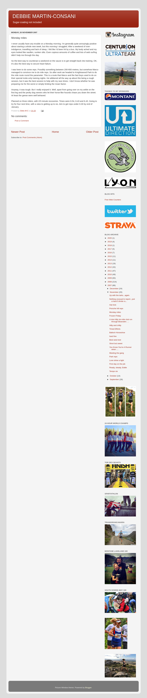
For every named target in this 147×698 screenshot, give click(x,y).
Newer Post (18, 131)
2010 (110, 274)
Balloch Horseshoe (117, 332)
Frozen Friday (115, 316)
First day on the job (117, 364)
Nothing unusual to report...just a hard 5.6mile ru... (122, 300)
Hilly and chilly (115, 325)
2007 (110, 285)
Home (55, 131)
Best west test (115, 340)
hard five (113, 336)
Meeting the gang (116, 353)
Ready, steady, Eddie (118, 368)
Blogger (88, 688)
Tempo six (113, 371)
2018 (110, 245)
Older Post (92, 131)
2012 (110, 267)
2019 (110, 242)
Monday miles (115, 312)
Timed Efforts (114, 329)
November (114, 292)
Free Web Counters (113, 200)
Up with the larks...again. (119, 295)
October (113, 376)
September (115, 379)
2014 (110, 260)
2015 (110, 256)
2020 (110, 238)
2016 (110, 253)
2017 (110, 249)
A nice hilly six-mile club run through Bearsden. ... (120, 320)
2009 (110, 278)
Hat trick (112, 305)
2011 (110, 271)
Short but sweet (115, 343)
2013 (110, 263)
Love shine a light (116, 360)
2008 (110, 282)
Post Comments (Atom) (32, 137)
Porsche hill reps (116, 308)
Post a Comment (22, 121)
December (114, 289)
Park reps (113, 357)
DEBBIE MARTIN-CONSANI (44, 16)
